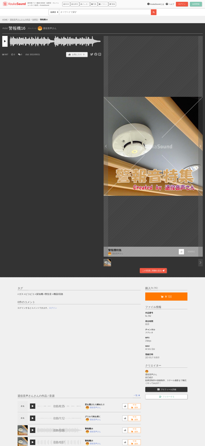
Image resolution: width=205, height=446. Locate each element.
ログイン (53, 308)
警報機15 (89, 441)
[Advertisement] (52, 266)
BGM (66, 4)
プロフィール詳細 (166, 389)
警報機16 (89, 428)
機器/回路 (58, 294)
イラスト (103, 4)
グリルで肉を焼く (93, 416)
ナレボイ (85, 4)
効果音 (74, 4)
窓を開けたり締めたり (95, 404)
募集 (112, 4)
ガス (21, 294)
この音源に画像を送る (153, 270)
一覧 (137, 395)
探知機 (39, 294)
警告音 (48, 294)
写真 (93, 4)
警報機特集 (114, 250)
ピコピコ (29, 294)
